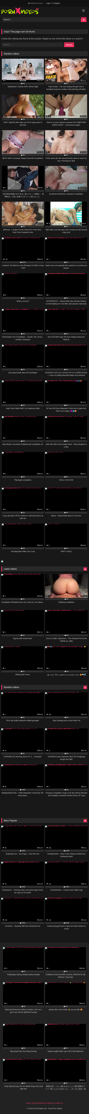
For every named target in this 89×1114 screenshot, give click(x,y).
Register (57, 3)
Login (48, 3)
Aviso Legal (30, 1103)
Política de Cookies (44, 1103)
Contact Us (58, 1103)
